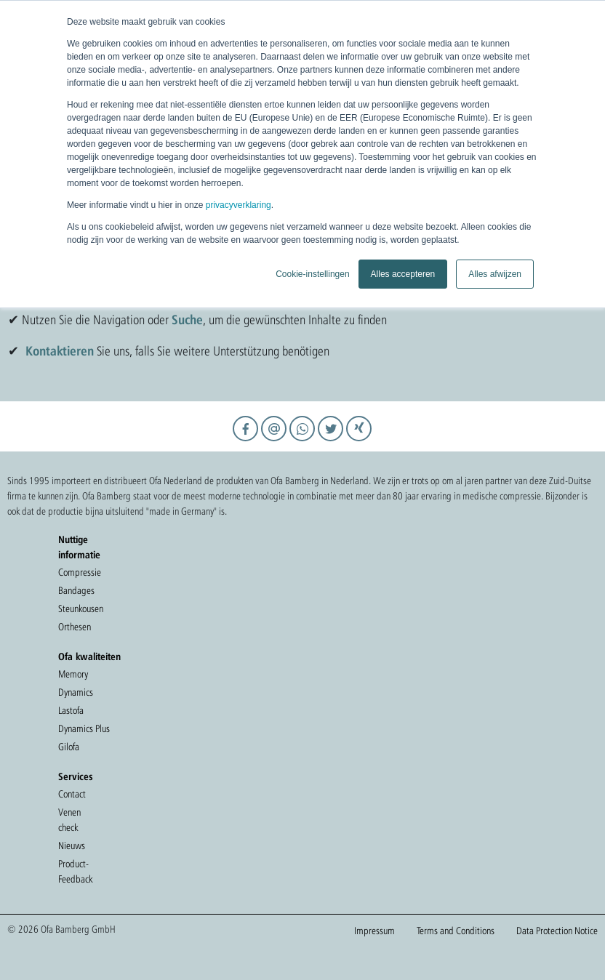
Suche (187, 319)
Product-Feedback (75, 871)
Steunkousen (80, 608)
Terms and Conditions (455, 930)
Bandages (76, 590)
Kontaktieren (59, 350)
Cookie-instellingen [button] (312, 274)
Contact (72, 794)
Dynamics (75, 692)
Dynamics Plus (84, 728)
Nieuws (71, 845)
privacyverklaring (238, 205)
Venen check (69, 819)
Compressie (79, 572)
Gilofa (68, 746)
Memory (73, 674)
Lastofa (71, 710)
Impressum (374, 930)
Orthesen (74, 626)
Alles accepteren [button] (403, 274)
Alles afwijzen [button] (494, 274)
